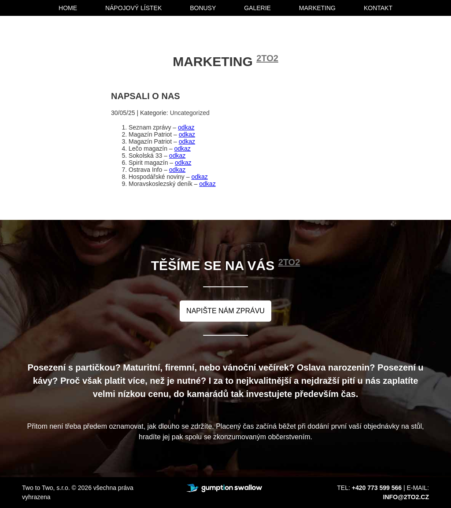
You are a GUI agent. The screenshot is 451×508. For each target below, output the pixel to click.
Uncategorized (190, 112)
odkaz (186, 127)
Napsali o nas (145, 96)
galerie (257, 7)
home (68, 7)
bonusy (203, 7)
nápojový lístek (133, 7)
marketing (317, 7)
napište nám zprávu (225, 311)
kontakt (378, 7)
